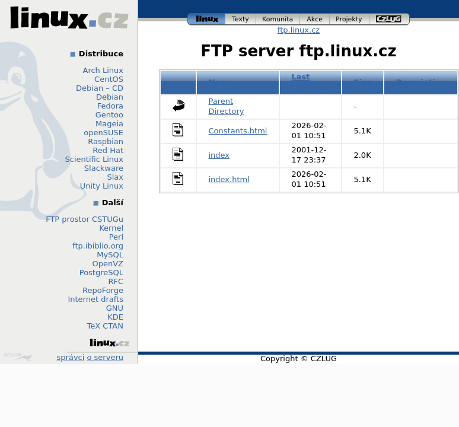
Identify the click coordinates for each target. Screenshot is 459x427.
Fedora (110, 105)
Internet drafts (95, 299)
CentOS (108, 79)
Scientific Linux (94, 159)
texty (240, 19)
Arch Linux (103, 70)
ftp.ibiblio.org (97, 245)
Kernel (111, 228)
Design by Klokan (18, 357)
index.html (229, 179)
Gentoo (109, 114)
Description (421, 82)
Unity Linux (101, 185)
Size (362, 82)
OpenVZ (107, 263)
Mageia (109, 123)
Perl (116, 236)
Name (221, 82)
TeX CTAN (105, 325)
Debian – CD (99, 88)
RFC (115, 281)
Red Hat (108, 150)
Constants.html (238, 130)
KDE (115, 317)
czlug (389, 19)
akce (315, 19)
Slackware (103, 168)
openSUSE (103, 132)
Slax (115, 177)
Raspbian (105, 141)
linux (206, 19)
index (219, 155)
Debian (109, 97)
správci (71, 357)
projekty (349, 19)
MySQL (110, 254)
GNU (114, 308)
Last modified (310, 81)
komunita (278, 19)
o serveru (105, 357)
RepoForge (102, 290)
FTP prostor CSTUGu (84, 219)
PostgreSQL (101, 272)
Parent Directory (226, 106)
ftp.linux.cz (299, 30)
